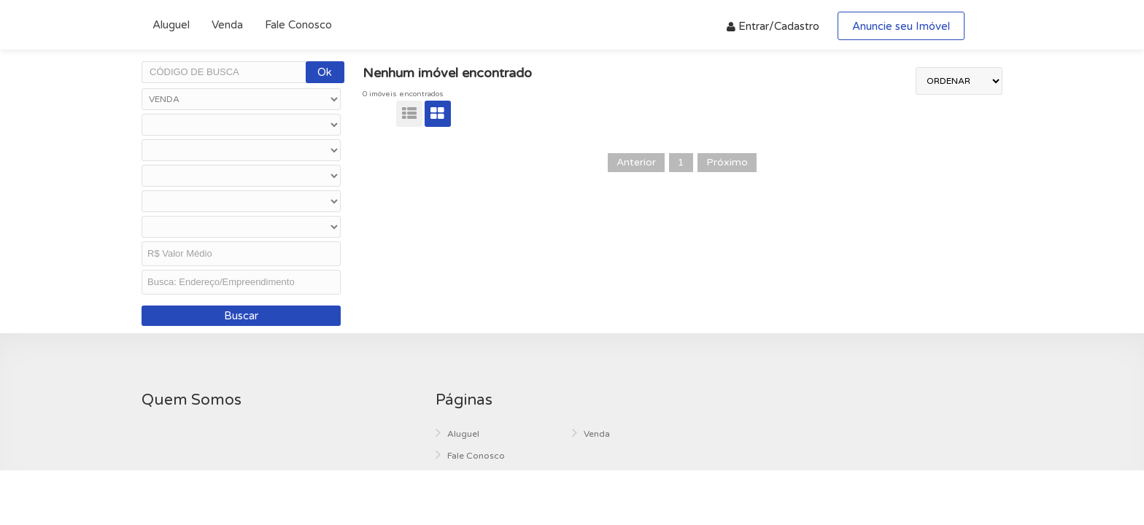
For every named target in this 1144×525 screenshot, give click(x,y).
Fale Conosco (298, 24)
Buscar (241, 315)
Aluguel (171, 24)
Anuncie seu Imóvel (901, 26)
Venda (227, 24)
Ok (324, 72)
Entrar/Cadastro (773, 26)
